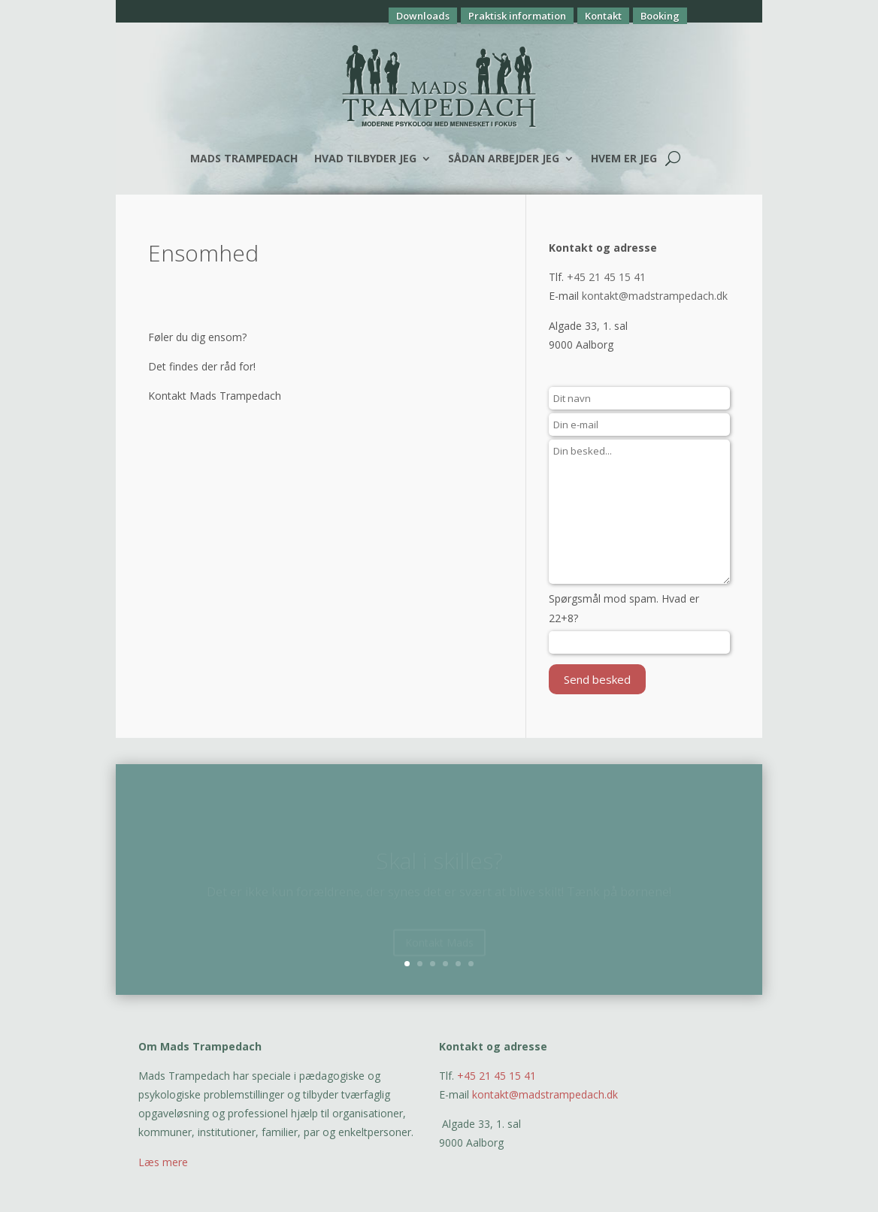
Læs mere (163, 1162)
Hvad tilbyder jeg (365, 158)
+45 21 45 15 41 (606, 277)
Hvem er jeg (624, 158)
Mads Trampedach (244, 158)
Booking (660, 16)
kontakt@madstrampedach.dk (655, 296)
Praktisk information (517, 16)
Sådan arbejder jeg (503, 158)
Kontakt (603, 16)
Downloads (423, 16)
